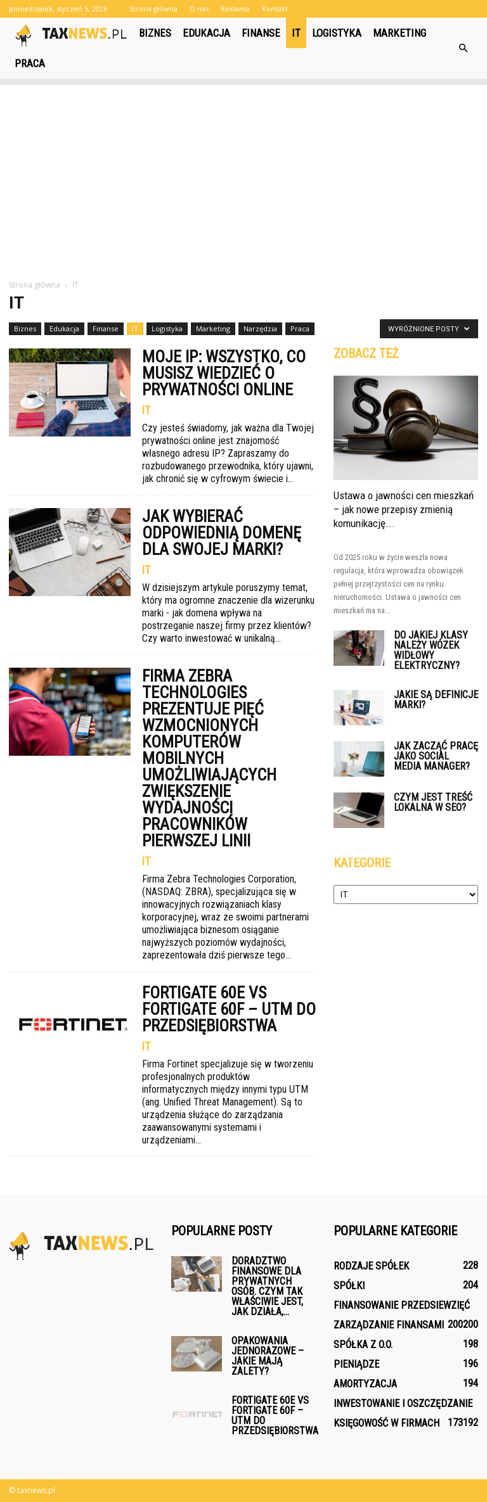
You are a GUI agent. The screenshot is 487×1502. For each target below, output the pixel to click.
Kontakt (275, 8)
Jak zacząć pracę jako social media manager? (436, 756)
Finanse (261, 33)
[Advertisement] (243, 173)
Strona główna (153, 8)
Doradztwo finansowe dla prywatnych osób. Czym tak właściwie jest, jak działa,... (267, 1286)
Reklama (235, 8)
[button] (463, 48)
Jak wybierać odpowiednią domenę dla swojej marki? (221, 533)
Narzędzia (260, 328)
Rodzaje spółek (371, 1266)
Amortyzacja (365, 1384)
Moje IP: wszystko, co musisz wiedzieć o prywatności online (224, 373)
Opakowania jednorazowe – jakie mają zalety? (267, 1356)
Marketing (399, 33)
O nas (199, 8)
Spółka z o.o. (363, 1345)
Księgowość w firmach (386, 1423)
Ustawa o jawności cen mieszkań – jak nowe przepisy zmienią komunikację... (404, 509)
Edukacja (206, 33)
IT (296, 33)
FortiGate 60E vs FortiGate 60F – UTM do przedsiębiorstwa (229, 1009)
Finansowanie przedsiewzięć (402, 1305)
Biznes (155, 33)
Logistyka (336, 33)
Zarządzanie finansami (389, 1325)
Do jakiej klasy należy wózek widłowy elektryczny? (431, 650)
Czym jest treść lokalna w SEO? (433, 802)
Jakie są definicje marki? (436, 700)
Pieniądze (356, 1364)
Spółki (349, 1286)
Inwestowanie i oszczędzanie (403, 1403)
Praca (30, 63)
